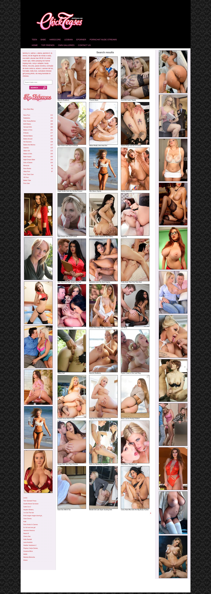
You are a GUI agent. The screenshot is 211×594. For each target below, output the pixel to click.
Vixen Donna (27, 518)
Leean (25, 498)
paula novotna (40, 66)
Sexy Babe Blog (28, 109)
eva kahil (26, 58)
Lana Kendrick (28, 542)
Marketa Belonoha (29, 557)
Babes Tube (27, 180)
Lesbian (68, 39)
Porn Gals (26, 183)
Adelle (25, 554)
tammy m (26, 53)
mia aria (31, 66)
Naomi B (26, 533)
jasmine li (46, 53)
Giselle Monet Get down (31, 504)
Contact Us (84, 45)
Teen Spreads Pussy (29, 501)
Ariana (25, 560)
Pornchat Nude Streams (103, 39)
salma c (33, 53)
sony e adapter (38, 63)
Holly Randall (27, 539)
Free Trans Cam (28, 174)
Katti (24, 521)
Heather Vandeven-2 (29, 545)
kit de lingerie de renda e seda (39, 56)
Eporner (81, 39)
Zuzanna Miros (28, 551)
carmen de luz (47, 68)
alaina (39, 53)
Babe (43, 39)
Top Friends (48, 45)
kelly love (33, 71)
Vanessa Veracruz (29, 530)
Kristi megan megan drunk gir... (33, 515)
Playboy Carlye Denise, (30, 548)
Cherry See (27, 536)
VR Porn (26, 177)
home (35, 45)
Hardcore (55, 39)
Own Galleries (66, 45)
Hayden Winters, (28, 509)
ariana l (38, 68)
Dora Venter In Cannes (30, 524)
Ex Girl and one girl (29, 527)
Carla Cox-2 (27, 507)
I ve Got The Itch (28, 512)
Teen (34, 39)
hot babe (26, 71)
